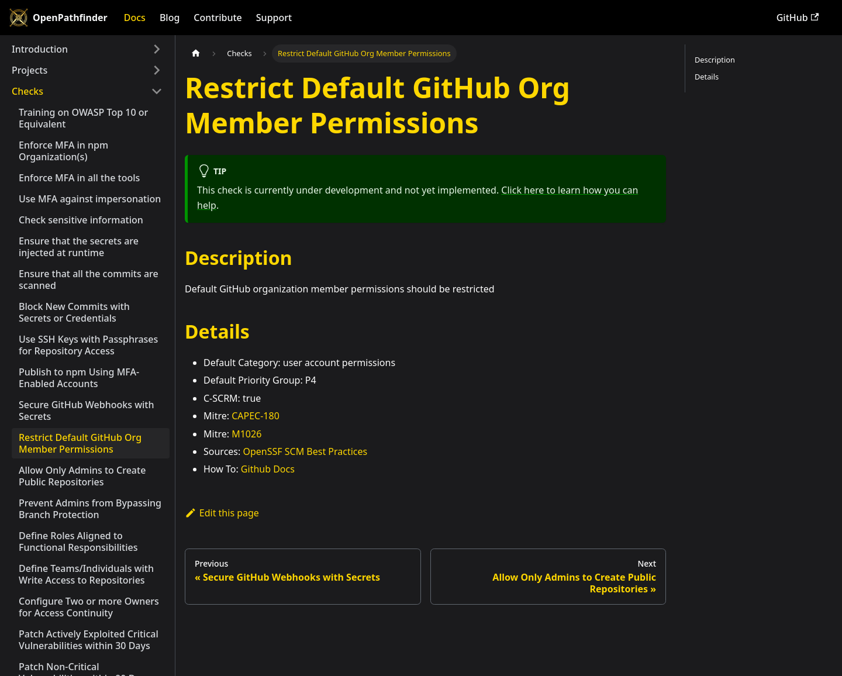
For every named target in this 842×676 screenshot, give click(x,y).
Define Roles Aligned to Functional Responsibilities (78, 541)
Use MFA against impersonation (90, 198)
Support (274, 17)
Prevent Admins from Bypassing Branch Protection (90, 508)
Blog (170, 17)
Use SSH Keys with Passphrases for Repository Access (88, 345)
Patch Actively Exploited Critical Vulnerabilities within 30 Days (88, 639)
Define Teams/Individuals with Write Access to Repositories (86, 574)
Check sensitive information (81, 219)
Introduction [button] (40, 49)
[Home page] (196, 53)
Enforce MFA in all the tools (79, 177)
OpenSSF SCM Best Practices (305, 451)
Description (715, 59)
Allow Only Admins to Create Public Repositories (82, 476)
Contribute (217, 17)
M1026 (246, 433)
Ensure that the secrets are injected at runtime (79, 246)
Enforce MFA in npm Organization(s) (63, 151)
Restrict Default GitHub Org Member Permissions (80, 443)
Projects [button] (29, 70)
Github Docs (268, 469)
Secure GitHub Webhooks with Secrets (86, 410)
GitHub (798, 17)
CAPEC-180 (255, 415)
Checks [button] (27, 91)
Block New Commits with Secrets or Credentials (74, 312)
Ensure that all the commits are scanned (88, 279)
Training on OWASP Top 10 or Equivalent (83, 118)
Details (707, 76)
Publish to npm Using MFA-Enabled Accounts (79, 377)
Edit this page (222, 512)
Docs (135, 17)
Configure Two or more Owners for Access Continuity (89, 607)
